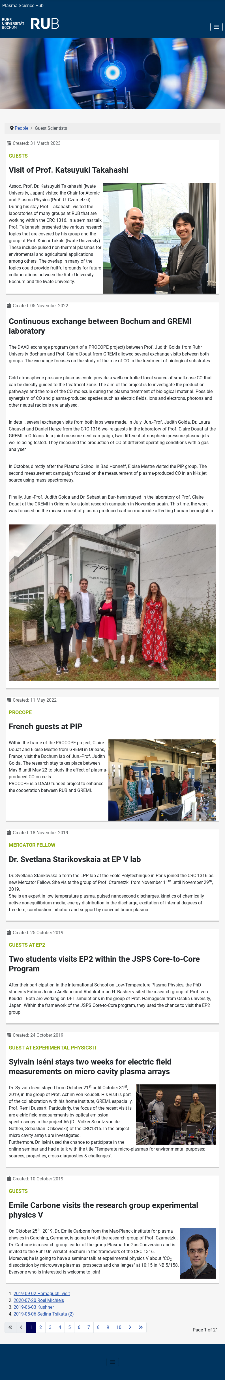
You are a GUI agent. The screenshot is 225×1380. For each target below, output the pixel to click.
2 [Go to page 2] (40, 1327)
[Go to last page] (141, 1327)
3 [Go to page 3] (50, 1327)
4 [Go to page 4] (60, 1327)
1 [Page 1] (31, 1327)
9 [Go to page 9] (108, 1327)
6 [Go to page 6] (79, 1327)
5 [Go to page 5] (69, 1327)
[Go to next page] (130, 1327)
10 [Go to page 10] (118, 1327)
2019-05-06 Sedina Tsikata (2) (44, 1314)
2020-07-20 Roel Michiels (39, 1300)
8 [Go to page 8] (98, 1327)
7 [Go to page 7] (88, 1327)
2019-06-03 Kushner (34, 1307)
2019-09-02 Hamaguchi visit (42, 1293)
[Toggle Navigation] (216, 27)
